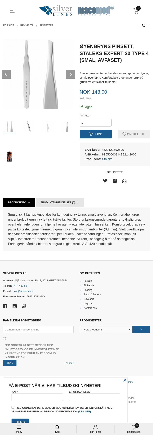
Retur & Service (92, 294)
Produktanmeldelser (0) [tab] (58, 202)
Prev (6, 74)
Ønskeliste (134, 134)
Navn (37, 395)
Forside (88, 281)
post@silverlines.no (23, 291)
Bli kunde (89, 285)
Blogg (128, 382)
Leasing (88, 290)
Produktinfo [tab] (17, 202)
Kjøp (95, 134)
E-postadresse (94, 395)
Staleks (107, 159)
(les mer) (84, 411)
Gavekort (89, 299)
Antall (84, 115)
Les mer (68, 363)
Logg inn (88, 303)
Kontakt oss (90, 308)
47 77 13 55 (20, 286)
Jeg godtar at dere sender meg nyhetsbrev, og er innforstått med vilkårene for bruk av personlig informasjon (32, 351)
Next (70, 74)
